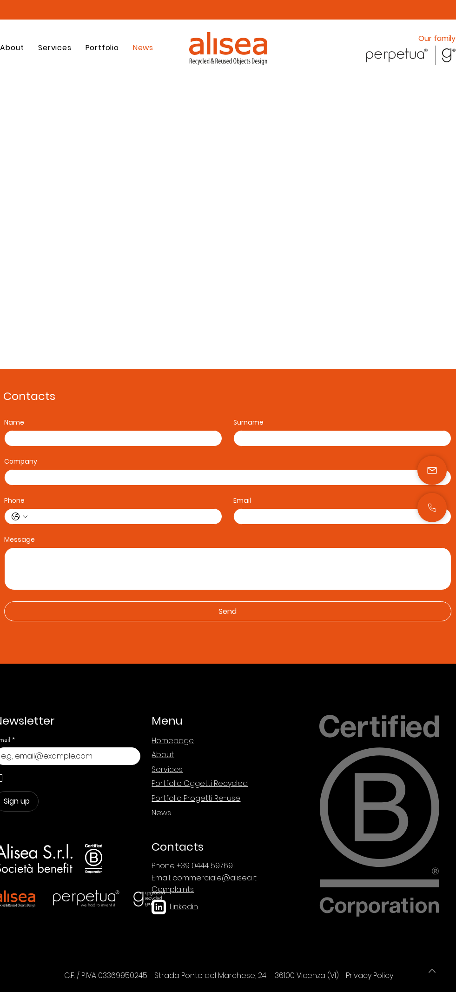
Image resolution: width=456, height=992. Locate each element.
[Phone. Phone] (122, 516)
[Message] (228, 569)
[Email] (339, 516)
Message (19, 540)
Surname (248, 422)
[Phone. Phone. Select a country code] (19, 516)
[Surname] (339, 438)
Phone (14, 501)
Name (14, 422)
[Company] (225, 477)
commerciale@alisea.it (214, 877)
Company (20, 462)
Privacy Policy (369, 975)
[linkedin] (159, 907)
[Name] (110, 438)
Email (242, 501)
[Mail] (432, 507)
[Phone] (432, 970)
